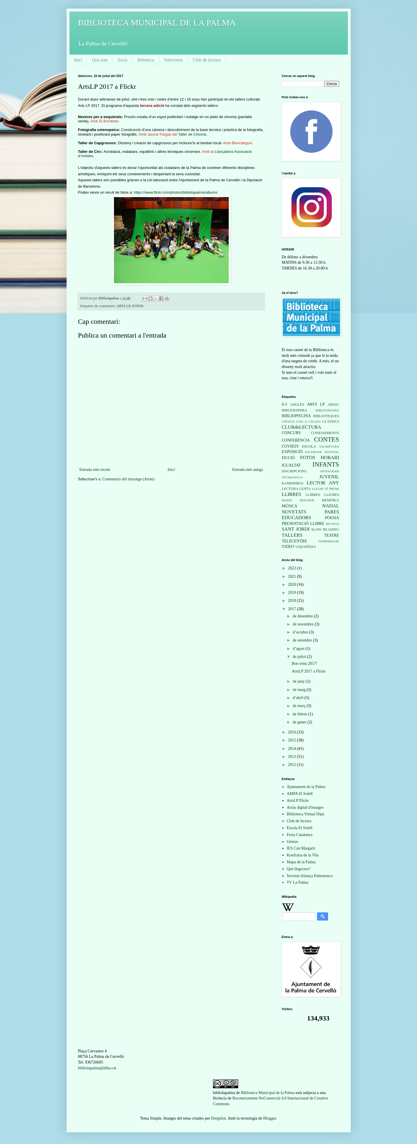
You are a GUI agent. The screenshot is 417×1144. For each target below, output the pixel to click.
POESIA (332, 518)
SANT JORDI (296, 529)
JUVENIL (329, 476)
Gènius (292, 841)
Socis (123, 59)
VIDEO (288, 546)
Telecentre (173, 59)
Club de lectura (207, 59)
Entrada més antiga (247, 469)
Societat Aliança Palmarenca (310, 876)
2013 (292, 756)
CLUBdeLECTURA (301, 427)
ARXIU (333, 404)
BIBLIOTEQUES (326, 416)
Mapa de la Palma (301, 862)
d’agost (299, 648)
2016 (292, 732)
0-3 (284, 404)
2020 (292, 584)
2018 (292, 600)
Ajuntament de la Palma (306, 787)
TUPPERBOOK (328, 541)
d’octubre (301, 632)
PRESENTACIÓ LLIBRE (303, 523)
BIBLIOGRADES (327, 410)
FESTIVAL (331, 452)
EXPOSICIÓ (292, 452)
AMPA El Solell (300, 793)
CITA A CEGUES (308, 421)
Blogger (269, 1118)
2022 (292, 568)
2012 (292, 764)
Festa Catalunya (300, 835)
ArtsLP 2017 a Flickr (308, 671)
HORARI (330, 457)
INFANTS (326, 464)
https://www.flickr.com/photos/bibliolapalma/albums (176, 192)
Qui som (100, 59)
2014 (292, 748)
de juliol (300, 656)
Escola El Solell (299, 828)
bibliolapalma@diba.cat (97, 1068)
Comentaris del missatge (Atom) (128, 479)
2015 (292, 740)
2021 (292, 576)
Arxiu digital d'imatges (305, 807)
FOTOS (137, 306)
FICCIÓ (288, 458)
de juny (299, 681)
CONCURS (291, 433)
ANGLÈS (297, 404)
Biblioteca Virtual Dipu (305, 814)
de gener (300, 722)
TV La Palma (297, 882)
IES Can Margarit (301, 848)
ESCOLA (309, 446)
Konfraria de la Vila (303, 855)
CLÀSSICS (330, 421)
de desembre (303, 616)
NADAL (330, 506)
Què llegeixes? (299, 869)
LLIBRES (291, 494)
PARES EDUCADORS (310, 515)
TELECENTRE (294, 541)
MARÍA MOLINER (298, 500)
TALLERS (292, 535)
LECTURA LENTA (296, 489)
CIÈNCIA (288, 421)
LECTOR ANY (323, 483)
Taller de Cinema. (192, 134)
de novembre (304, 624)
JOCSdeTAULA (292, 477)
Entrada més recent (94, 469)
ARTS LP (123, 306)
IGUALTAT (291, 465)
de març (300, 706)
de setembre (303, 640)
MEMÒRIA (330, 500)
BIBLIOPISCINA (296, 416)
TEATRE (331, 535)
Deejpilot (218, 1118)
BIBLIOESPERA (294, 410)
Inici (78, 59)
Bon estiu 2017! (304, 663)
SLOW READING (325, 529)
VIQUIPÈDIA (305, 547)
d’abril (298, 698)
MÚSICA (289, 506)
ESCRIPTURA (329, 446)
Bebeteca (145, 59)
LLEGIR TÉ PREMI (325, 488)
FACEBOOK (313, 452)
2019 (292, 592)
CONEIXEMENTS (325, 433)
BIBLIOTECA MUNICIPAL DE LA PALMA (157, 22)
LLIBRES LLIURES (322, 495)
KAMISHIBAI (293, 483)
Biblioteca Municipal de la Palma (267, 1093)
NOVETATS (294, 512)
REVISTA (332, 523)
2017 (292, 609)
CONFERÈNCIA (296, 440)
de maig (300, 689)
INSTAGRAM (329, 471)
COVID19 (290, 446)
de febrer (300, 714)
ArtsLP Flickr (298, 800)
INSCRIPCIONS (294, 471)
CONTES (326, 439)
